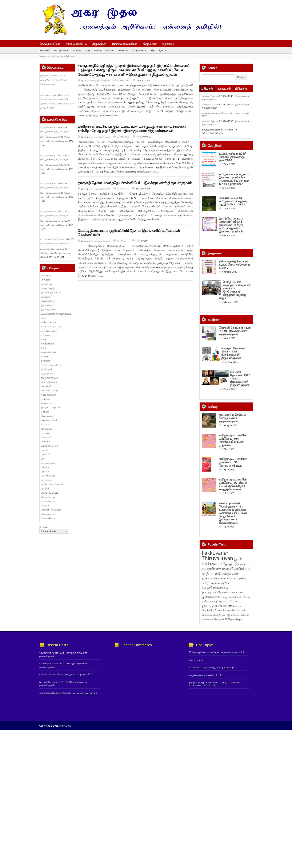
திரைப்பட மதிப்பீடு (51, 407)
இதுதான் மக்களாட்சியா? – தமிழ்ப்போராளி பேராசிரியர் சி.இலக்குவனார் (53, 79)
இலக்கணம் (47, 305)
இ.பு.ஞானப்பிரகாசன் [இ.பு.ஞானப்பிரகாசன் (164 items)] (215, 592)
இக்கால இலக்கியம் (124, 44)
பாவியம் (109, 50)
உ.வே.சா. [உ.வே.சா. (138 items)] (232, 601)
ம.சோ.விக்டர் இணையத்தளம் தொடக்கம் (210, 667)
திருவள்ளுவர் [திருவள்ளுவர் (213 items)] (219, 583)
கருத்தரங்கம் (47, 343)
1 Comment (142, 240)
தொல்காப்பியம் (49, 44)
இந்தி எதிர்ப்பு (48, 301)
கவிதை (97, 50)
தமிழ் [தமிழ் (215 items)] (205, 583)
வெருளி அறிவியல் (51, 509)
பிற (152, 50)
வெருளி (45, 505)
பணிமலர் (46, 437)
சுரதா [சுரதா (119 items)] (234, 614)
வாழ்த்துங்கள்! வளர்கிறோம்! (203, 675)
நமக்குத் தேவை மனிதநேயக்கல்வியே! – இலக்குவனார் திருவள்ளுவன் (135, 183)
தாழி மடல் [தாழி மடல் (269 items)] (210, 573)
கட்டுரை (77, 50)
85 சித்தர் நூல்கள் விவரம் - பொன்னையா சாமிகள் (214, 652)
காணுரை (45, 360)
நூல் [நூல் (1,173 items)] (238, 558)
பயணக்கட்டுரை (49, 445)
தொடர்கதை (47, 416)
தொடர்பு (163, 50)
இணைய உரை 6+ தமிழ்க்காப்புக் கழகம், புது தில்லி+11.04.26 (233, 201)
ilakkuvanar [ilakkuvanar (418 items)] (212, 563)
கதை (87, 50)
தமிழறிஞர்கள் (48, 394)
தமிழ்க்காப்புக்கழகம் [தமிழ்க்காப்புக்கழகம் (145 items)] (214, 601)
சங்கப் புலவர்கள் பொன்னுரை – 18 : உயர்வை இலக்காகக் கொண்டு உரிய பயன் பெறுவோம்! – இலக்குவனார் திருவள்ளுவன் (233, 513)
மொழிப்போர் (48, 497)
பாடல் (44, 450)
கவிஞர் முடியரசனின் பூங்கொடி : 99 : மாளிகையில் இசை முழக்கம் (233, 440)
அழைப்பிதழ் (48, 288)
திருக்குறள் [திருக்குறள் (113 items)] (237, 619)
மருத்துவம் (46, 480)
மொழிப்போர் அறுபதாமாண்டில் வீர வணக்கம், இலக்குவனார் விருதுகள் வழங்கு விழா (235, 290)
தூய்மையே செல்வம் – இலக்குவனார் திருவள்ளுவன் (234, 418)
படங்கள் (45, 433)
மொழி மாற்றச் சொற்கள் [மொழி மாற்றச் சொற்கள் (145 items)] (235, 597)
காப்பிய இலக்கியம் (51, 365)
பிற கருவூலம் (48, 462)
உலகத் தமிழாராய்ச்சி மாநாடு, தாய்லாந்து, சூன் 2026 (232, 157)
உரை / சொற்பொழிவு (52, 326)
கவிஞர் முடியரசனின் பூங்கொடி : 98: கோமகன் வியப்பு (233, 462)
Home (55, 56)
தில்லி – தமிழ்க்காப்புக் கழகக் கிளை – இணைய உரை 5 (234, 264)
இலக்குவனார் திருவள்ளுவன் (95, 80)
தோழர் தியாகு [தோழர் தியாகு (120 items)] (221, 614)
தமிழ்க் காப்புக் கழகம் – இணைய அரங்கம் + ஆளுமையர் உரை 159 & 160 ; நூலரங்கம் (234, 179)
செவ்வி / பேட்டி (49, 390)
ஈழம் (43, 318)
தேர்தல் (45, 411)
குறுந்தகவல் (47, 373)
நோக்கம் (170, 44)
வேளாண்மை (48, 518)
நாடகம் (45, 424)
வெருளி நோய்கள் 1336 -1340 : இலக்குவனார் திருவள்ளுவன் (235, 331)
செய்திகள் (123, 50)
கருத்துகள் (224, 88)
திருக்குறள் (99, 44)
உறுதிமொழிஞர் (49, 330)
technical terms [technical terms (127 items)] (224, 606)
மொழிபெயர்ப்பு (49, 492)
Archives (44, 527)
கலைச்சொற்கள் (49, 352)
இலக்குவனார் (48, 309)
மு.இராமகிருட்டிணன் (52, 484)
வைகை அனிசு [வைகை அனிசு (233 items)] (235, 578)
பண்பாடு (45, 441)
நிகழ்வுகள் (150, 44)
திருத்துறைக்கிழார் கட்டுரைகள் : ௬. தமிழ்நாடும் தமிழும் (220, 131)
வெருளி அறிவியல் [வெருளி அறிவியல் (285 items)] (235, 568)
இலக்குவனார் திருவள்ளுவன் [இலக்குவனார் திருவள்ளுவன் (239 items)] (220, 575)
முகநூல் (45, 488)
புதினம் (45, 467)
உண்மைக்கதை (49, 322)
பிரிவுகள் (241, 88)
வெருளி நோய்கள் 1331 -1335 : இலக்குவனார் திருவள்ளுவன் (233, 353)
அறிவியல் (44, 50)
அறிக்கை (45, 279)
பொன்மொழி (48, 475)
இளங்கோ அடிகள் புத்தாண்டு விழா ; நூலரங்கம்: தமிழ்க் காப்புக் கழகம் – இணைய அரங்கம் (231, 225)
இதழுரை (45, 296)
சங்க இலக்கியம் (76, 44)
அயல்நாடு (46, 275)
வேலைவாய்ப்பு (139, 50)
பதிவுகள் (207, 88)
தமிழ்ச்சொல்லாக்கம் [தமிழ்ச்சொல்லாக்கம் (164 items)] (215, 587)
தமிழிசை (45, 399)
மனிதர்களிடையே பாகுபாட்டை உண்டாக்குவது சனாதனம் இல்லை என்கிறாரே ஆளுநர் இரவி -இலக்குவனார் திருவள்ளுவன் (132, 128)
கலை (43, 347)
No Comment (143, 80)
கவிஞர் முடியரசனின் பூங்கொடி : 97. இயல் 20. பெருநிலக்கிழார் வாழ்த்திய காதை (233, 484)
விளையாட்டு (48, 501)
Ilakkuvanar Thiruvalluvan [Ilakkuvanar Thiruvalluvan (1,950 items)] (217, 556)
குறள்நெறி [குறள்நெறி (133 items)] (208, 606)
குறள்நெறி (46, 369)
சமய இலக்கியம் (61, 50)
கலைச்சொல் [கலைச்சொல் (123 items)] (232, 610)
